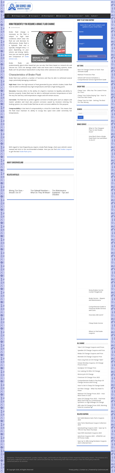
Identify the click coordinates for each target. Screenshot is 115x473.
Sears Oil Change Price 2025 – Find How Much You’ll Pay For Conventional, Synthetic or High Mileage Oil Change (91, 400)
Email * (81, 44)
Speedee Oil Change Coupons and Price (91, 350)
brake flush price (25, 151)
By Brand (94, 16)
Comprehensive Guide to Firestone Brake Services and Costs (97, 308)
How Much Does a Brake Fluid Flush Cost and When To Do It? (98, 138)
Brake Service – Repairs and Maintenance (97, 299)
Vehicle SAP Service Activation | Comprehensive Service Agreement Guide (92, 79)
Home (8, 16)
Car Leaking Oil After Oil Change (89, 371)
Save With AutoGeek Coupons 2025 (90, 433)
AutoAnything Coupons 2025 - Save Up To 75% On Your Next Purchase (92, 429)
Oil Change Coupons (19, 16)
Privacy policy (73, 470)
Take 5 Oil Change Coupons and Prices (91, 347)
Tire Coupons (33, 16)
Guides (87, 16)
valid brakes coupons (64, 149)
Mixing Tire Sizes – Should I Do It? (16, 192)
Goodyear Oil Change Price (87, 368)
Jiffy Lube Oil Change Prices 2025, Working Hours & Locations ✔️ (92, 406)
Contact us (83, 470)
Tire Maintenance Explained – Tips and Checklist (60, 193)
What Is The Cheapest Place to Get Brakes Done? (96, 130)
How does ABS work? (96, 315)
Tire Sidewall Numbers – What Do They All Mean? (40, 192)
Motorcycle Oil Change (85, 374)
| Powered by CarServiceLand (97, 470)
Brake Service (61, 16)
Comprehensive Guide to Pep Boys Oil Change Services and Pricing (91, 381)
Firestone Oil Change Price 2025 (89, 377)
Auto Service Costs (75, 16)
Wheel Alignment (47, 16)
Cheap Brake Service (96, 323)
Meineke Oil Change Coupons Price (90, 357)
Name (81, 32)
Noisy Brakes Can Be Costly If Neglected (96, 291)
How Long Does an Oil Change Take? (90, 360)
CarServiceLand (15, 27)
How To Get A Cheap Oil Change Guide (91, 385)
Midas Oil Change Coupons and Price (90, 353)
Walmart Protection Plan (86, 75)
